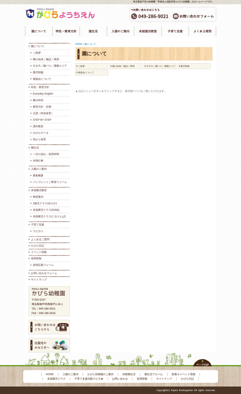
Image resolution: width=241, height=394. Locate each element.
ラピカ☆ (38, 231)
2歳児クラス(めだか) (45, 203)
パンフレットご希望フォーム (50, 181)
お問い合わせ (120, 378)
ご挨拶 (37, 52)
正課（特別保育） (43, 113)
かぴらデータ (41, 132)
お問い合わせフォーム (44, 273)
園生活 (35, 147)
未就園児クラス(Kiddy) (46, 209)
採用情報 (36, 258)
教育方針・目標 (42, 106)
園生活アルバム (153, 374)
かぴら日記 (37, 245)
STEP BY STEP (42, 119)
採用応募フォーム (43, 264)
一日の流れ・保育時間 (46, 154)
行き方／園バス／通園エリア (50, 65)
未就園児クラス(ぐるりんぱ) (49, 216)
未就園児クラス (56, 378)
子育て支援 (37, 224)
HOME (78, 44)
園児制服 (38, 72)
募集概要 (38, 175)
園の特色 (38, 100)
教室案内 (38, 196)
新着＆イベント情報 (183, 374)
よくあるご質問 (40, 239)
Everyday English (43, 93)
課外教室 (38, 126)
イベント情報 (39, 252)
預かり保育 (39, 139)
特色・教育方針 (40, 87)
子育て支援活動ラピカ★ (88, 378)
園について (37, 46)
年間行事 (38, 160)
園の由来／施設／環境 (46, 59)
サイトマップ (39, 279)
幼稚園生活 (129, 374)
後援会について (42, 78)
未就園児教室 (39, 190)
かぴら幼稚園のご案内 (100, 374)
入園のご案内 (39, 168)
